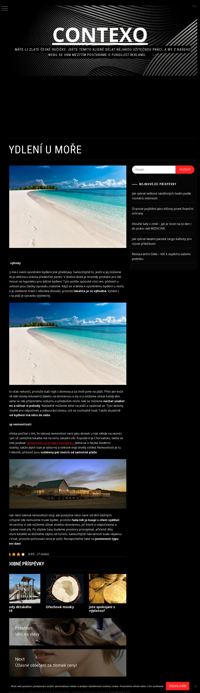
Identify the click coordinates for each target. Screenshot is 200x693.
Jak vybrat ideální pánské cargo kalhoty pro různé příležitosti (162, 241)
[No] (195, 686)
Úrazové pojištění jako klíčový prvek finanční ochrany (160, 211)
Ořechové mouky (67, 601)
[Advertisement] (104, 107)
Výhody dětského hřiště (26, 603)
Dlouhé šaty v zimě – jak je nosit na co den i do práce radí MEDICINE (164, 226)
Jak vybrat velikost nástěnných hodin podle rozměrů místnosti (164, 195)
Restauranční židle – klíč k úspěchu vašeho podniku (164, 256)
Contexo (104, 34)
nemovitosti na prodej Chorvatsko (88, 435)
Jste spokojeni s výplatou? (107, 603)
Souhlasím (177, 686)
